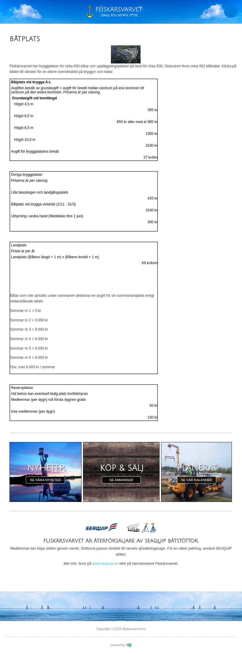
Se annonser (121, 480)
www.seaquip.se (105, 564)
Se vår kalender (196, 480)
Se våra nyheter (45, 480)
